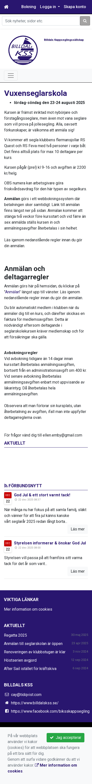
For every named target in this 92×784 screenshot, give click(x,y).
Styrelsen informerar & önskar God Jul (50, 543)
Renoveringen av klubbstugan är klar (35, 652)
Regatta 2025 (15, 635)
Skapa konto (75, 6)
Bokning (28, 6)
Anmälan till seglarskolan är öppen (33, 643)
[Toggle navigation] (11, 75)
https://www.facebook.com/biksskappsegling (50, 711)
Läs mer (78, 529)
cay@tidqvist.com (26, 694)
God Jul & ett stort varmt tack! (42, 495)
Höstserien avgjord (20, 660)
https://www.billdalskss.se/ (35, 703)
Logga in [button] (48, 6)
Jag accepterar (65, 737)
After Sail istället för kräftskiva (30, 668)
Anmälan (12, 292)
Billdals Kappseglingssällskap (64, 39)
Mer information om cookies (28, 609)
